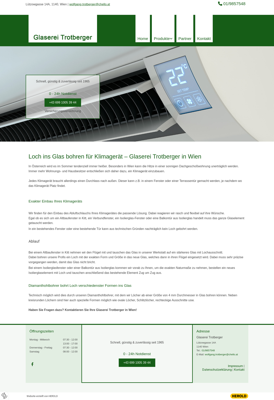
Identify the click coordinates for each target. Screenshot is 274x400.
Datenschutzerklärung (217, 369)
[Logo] (63, 25)
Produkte (162, 38)
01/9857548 (234, 3)
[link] (163, 28)
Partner (184, 38)
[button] (63, 102)
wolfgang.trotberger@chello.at (89, 4)
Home (142, 38)
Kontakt (204, 38)
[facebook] (32, 364)
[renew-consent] (4, 395)
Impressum (235, 366)
